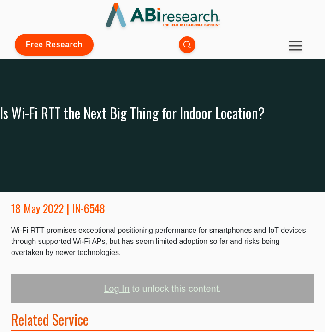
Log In (117, 289)
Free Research (54, 44)
